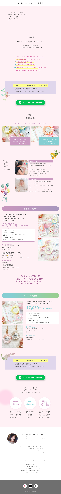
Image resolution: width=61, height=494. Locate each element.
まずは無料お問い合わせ (32, 102)
